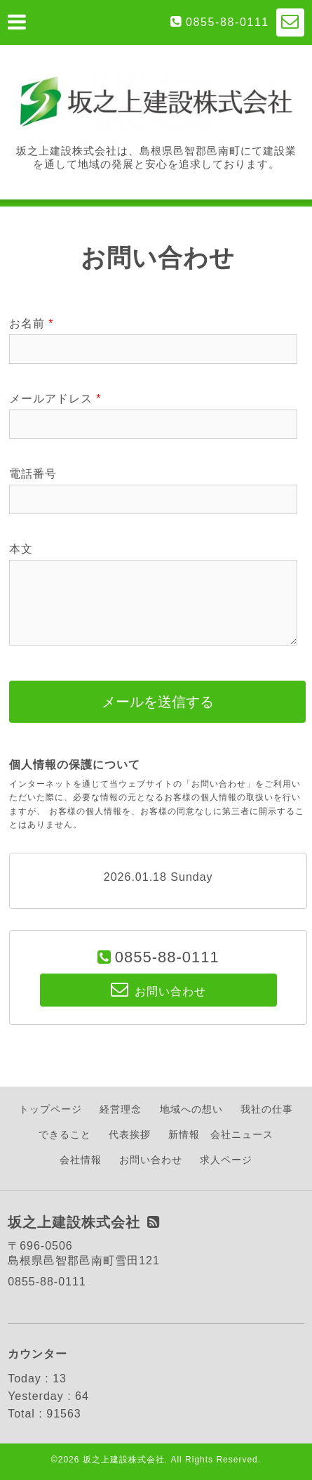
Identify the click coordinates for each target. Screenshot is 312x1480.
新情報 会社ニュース (220, 1134)
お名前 (31, 323)
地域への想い (191, 1109)
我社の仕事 (266, 1109)
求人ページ (226, 1159)
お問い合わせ (150, 1159)
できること (65, 1134)
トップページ (50, 1109)
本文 (21, 549)
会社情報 (81, 1159)
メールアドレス (55, 399)
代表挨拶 (130, 1134)
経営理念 (121, 1109)
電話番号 (33, 474)
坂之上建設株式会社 (124, 1460)
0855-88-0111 (227, 22)
